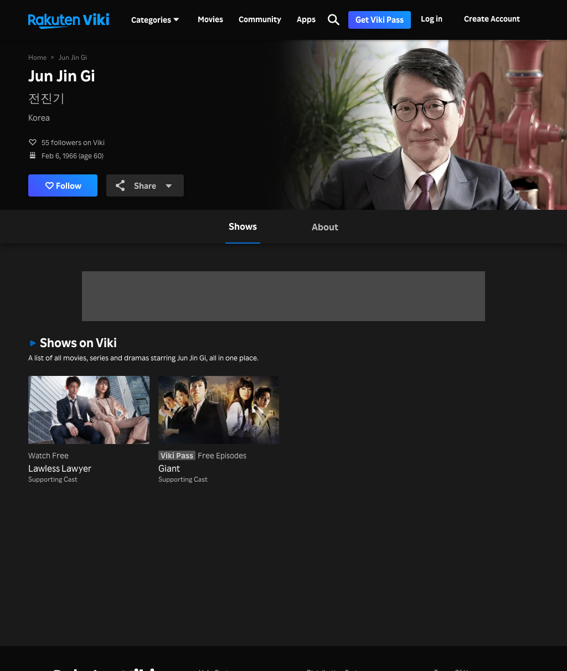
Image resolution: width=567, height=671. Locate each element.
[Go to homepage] (68, 20)
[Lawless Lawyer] (88, 425)
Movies (210, 19)
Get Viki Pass (379, 19)
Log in (431, 18)
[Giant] (218, 425)
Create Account (492, 18)
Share (144, 185)
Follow (63, 185)
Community (260, 19)
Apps (306, 19)
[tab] (242, 226)
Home (37, 57)
